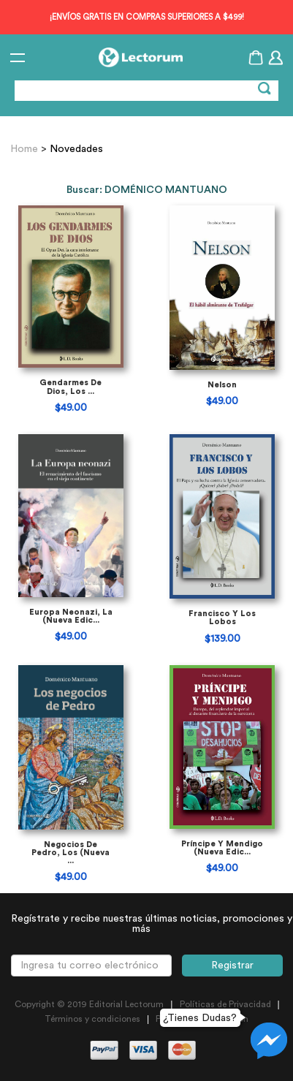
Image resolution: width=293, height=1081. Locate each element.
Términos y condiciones (92, 1018)
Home (25, 149)
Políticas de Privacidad (225, 1004)
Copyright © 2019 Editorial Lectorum (89, 1004)
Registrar (232, 965)
